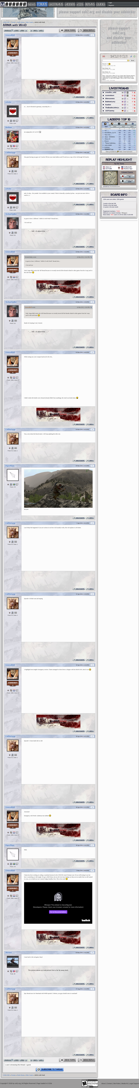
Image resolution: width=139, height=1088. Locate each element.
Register (111, 5)
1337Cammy (109, 111)
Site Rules (117, 1083)
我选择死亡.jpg (108, 149)
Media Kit (125, 1083)
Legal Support (134, 1083)
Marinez (8, 952)
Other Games (29, 22)
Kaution (108, 105)
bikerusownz (110, 98)
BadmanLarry (110, 101)
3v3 (123, 127)
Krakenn (107, 147)
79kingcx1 (124, 213)
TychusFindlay (11, 214)
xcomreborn (109, 95)
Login (110, 3)
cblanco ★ (107, 139)
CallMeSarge (10, 152)
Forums (13, 22)
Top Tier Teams (119, 164)
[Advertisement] (97, 12)
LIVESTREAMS (56, 4)
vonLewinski (108, 145)
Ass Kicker (105, 68)
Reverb (104, 64)
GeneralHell (10, 35)
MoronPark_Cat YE (110, 132)
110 (105, 130)
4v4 (131, 127)
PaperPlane (9, 466)
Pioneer (106, 141)
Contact (109, 1083)
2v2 (114, 127)
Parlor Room (20, 22)
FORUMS (42, 4)
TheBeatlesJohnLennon (114, 108)
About (103, 1083)
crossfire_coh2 (110, 92)
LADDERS (70, 4)
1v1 (106, 127)
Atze (103, 75)
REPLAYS (89, 4)
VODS (80, 4)
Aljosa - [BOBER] (109, 137)
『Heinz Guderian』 (110, 143)
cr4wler (8, 102)
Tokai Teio (107, 135)
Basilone (8, 127)
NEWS (31, 4)
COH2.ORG (6, 22)
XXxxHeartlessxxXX (115, 186)
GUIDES (101, 4)
